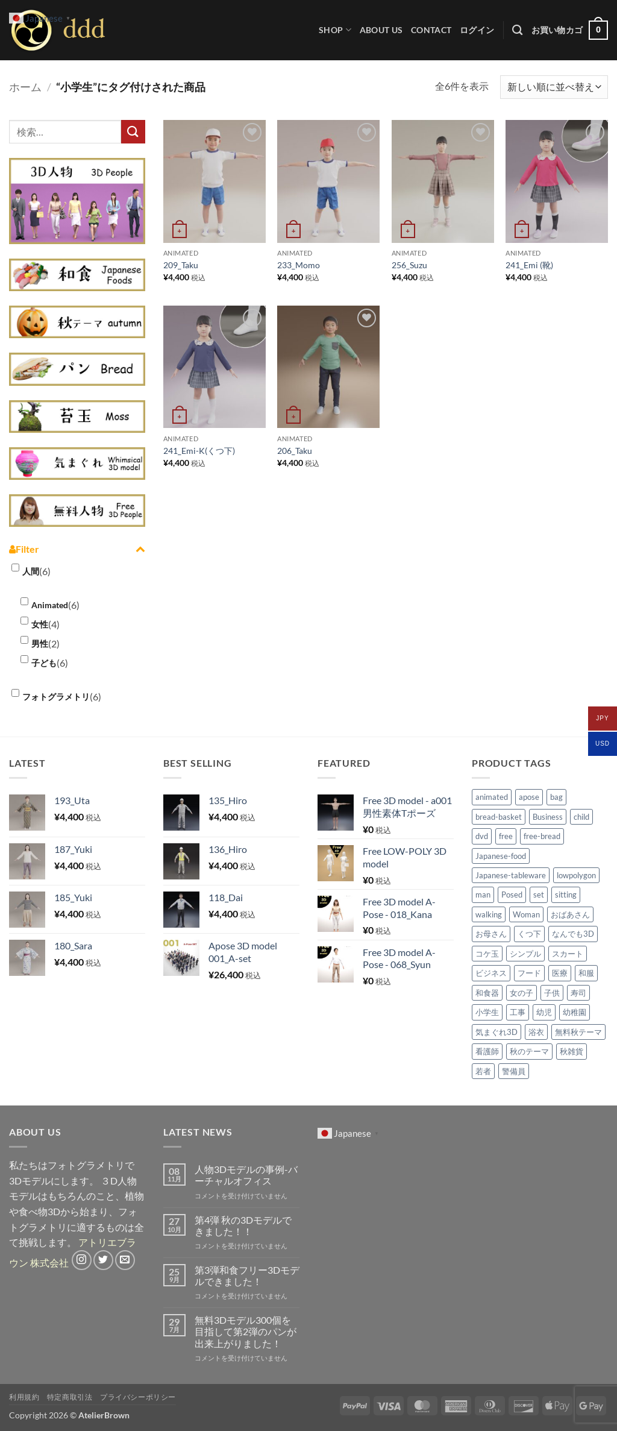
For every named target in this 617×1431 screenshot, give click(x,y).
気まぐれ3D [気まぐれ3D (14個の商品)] (496, 1032)
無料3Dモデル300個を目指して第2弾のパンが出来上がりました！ (245, 1331)
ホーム (25, 86)
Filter (77, 549)
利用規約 (24, 1396)
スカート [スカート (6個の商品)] (567, 953)
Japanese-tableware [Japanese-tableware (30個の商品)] (510, 875)
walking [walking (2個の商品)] (488, 914)
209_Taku (180, 265)
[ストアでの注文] (554, 87)
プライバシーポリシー (138, 1396)
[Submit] (133, 131)
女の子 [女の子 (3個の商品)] (521, 993)
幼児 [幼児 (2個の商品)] (544, 1012)
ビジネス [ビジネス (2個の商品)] (491, 973)
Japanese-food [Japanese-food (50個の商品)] (500, 856)
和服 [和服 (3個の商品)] (586, 973)
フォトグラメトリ (56, 696)
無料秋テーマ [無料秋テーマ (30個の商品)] (578, 1032)
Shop (335, 30)
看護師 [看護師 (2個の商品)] (487, 1051)
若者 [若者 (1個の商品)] (483, 1071)
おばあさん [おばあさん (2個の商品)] (570, 914)
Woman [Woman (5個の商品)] (526, 914)
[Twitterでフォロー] (103, 1260)
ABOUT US (381, 30)
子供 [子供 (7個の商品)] (552, 993)
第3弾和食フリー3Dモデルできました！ (247, 1275)
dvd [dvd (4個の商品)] (481, 836)
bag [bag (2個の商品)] (556, 797)
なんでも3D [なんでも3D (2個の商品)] (573, 934)
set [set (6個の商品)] (538, 894)
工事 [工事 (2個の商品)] (517, 1012)
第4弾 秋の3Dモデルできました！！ (243, 1225)
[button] (477, 30)
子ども (44, 663)
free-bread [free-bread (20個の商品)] (542, 836)
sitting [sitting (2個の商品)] (566, 894)
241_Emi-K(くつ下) (199, 450)
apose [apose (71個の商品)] (529, 797)
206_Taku (294, 450)
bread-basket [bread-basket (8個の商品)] (498, 817)
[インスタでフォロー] (82, 1260)
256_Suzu (409, 265)
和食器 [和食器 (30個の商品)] (487, 993)
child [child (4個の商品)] (581, 817)
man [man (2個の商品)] (482, 894)
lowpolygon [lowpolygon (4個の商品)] (576, 875)
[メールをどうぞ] (125, 1260)
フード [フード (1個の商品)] (529, 973)
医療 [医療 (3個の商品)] (560, 973)
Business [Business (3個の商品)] (548, 817)
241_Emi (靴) (529, 265)
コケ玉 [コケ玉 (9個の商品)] (487, 953)
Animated (49, 605)
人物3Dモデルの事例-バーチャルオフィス (246, 1174)
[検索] (517, 30)
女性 (39, 624)
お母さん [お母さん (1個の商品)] (491, 934)
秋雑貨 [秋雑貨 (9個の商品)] (571, 1051)
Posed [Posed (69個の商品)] (511, 894)
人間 (30, 571)
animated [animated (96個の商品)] (491, 797)
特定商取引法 (70, 1396)
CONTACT (431, 30)
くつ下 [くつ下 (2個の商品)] (529, 934)
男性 (39, 643)
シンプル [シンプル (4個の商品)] (525, 953)
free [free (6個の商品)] (506, 836)
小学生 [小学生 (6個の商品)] (487, 1012)
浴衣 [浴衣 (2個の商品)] (536, 1032)
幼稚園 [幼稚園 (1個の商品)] (574, 1012)
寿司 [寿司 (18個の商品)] (578, 993)
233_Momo (298, 265)
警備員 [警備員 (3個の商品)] (513, 1071)
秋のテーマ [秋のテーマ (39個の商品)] (529, 1051)
